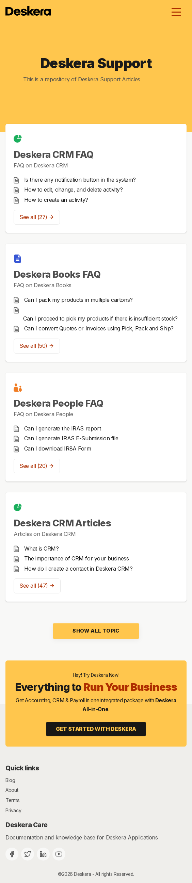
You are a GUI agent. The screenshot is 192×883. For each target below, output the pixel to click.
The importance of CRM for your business (76, 558)
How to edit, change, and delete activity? (73, 189)
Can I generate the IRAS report (62, 428)
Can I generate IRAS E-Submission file (71, 438)
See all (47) (37, 585)
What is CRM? (41, 548)
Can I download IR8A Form (57, 448)
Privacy (13, 810)
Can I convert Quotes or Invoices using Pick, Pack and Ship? (99, 328)
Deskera (82, 874)
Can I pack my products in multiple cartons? (78, 299)
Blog (10, 780)
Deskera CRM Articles (62, 523)
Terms (12, 800)
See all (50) (36, 345)
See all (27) (36, 217)
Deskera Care (26, 825)
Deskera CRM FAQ (53, 154)
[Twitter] (27, 854)
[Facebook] (11, 854)
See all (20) (36, 465)
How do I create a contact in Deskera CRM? (78, 568)
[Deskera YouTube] (58, 854)
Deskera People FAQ (58, 403)
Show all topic (96, 631)
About (11, 790)
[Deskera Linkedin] (43, 854)
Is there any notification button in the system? (80, 179)
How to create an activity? (56, 199)
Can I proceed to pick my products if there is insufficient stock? (100, 318)
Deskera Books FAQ (57, 274)
